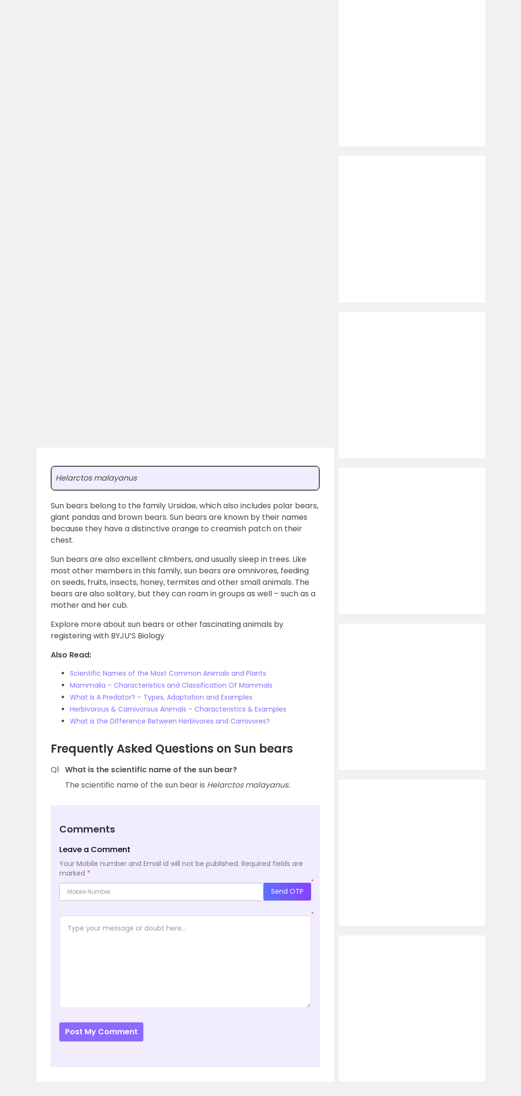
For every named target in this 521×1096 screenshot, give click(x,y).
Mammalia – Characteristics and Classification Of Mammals (171, 685)
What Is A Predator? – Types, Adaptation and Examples (161, 697)
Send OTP (287, 891)
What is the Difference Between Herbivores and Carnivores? (170, 721)
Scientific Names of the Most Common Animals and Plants (168, 673)
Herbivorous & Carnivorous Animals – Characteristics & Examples (178, 709)
